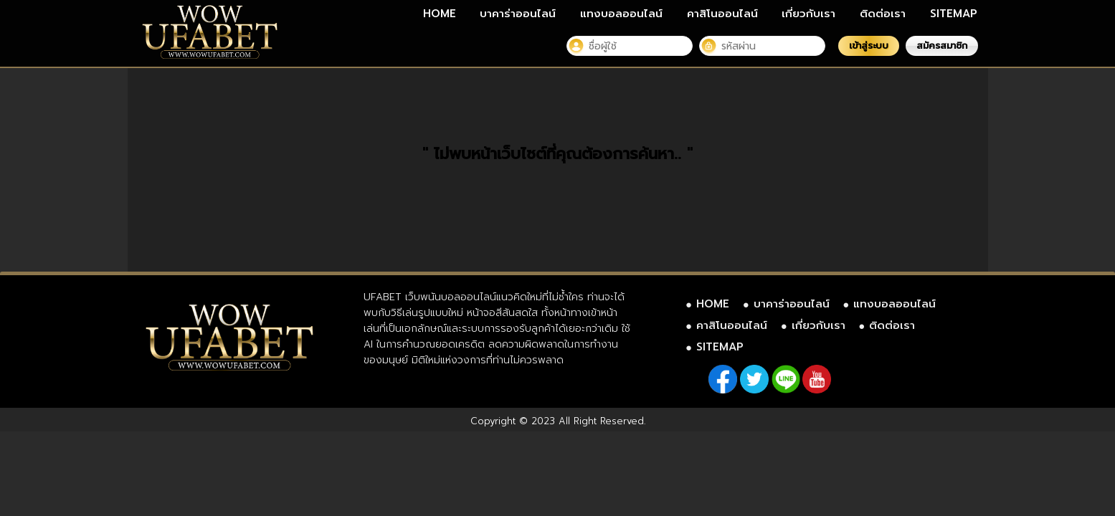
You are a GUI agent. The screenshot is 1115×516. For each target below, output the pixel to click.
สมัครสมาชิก (941, 45)
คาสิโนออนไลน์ (722, 14)
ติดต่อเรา (883, 14)
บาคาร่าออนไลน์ (518, 14)
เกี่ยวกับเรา (808, 14)
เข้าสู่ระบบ (868, 45)
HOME (439, 14)
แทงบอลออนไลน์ (621, 14)
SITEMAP (953, 14)
